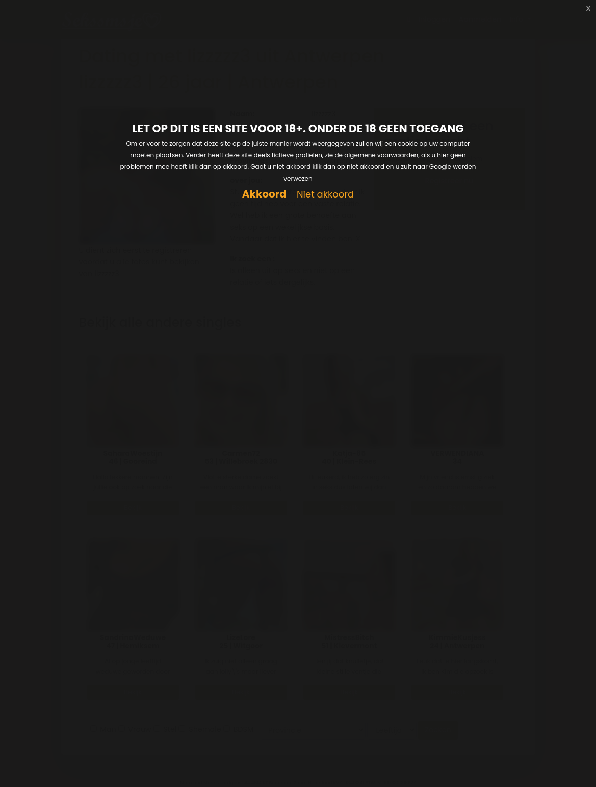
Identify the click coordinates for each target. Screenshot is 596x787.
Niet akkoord (325, 195)
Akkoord (264, 194)
